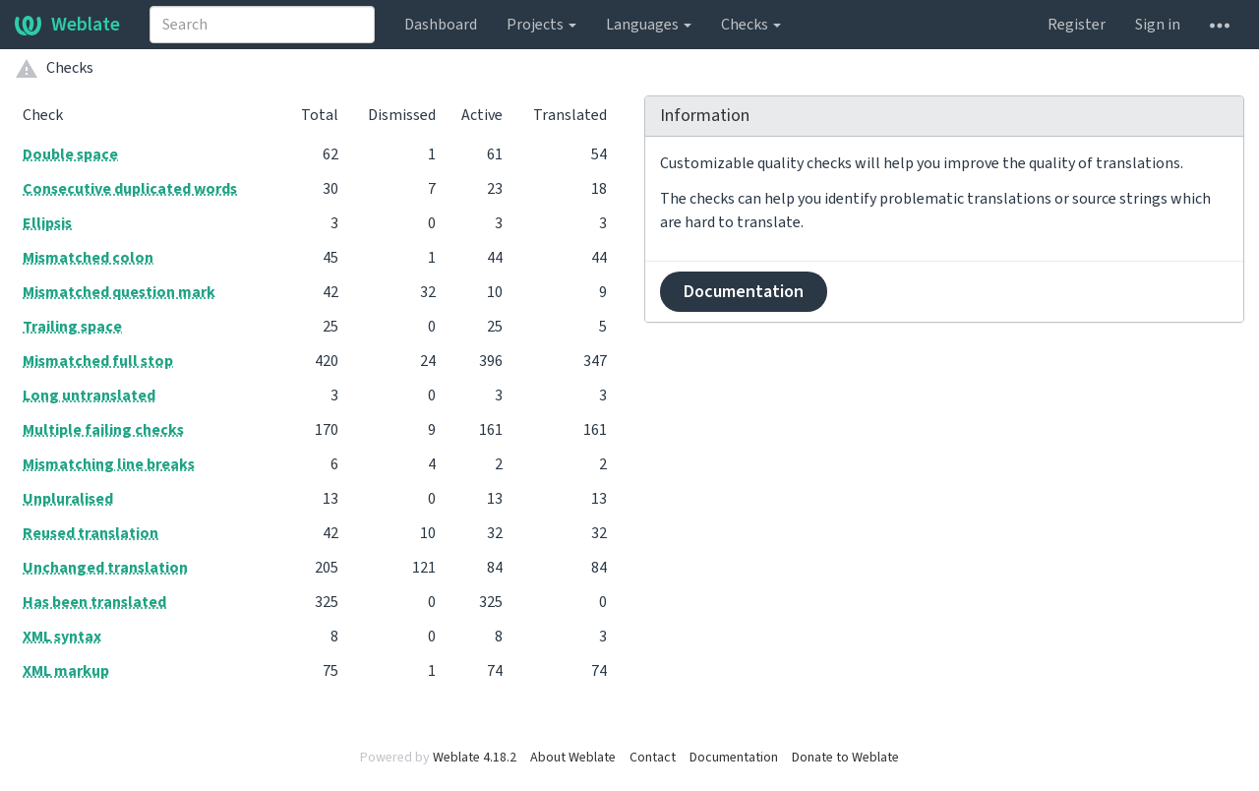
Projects (541, 24)
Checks (751, 24)
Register (1077, 24)
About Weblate (573, 757)
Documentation (744, 291)
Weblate (67, 24)
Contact (653, 757)
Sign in (1157, 24)
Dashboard (440, 24)
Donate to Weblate (845, 757)
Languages (648, 24)
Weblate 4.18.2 (474, 757)
